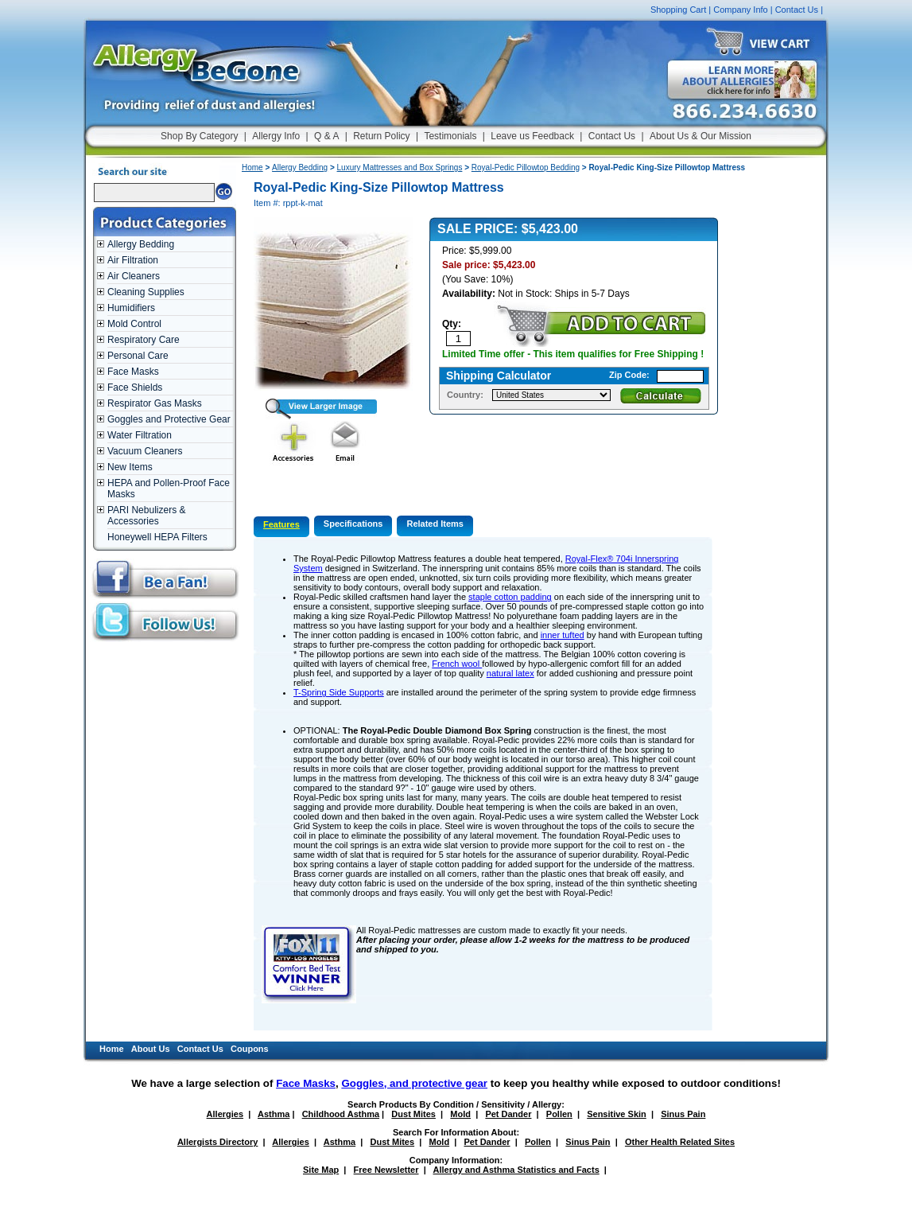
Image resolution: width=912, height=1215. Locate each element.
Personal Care (138, 355)
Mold (460, 1114)
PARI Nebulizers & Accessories (146, 515)
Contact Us (796, 9)
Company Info (740, 9)
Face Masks (133, 371)
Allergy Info (276, 136)
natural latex (510, 673)
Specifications (353, 523)
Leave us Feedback (532, 136)
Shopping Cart (678, 9)
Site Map (321, 1169)
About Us (150, 1048)
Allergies (225, 1114)
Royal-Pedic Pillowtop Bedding (526, 167)
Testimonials (450, 136)
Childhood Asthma (340, 1114)
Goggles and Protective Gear (169, 419)
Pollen (559, 1114)
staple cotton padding (510, 597)
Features (281, 524)
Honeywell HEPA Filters (157, 537)
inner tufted (562, 635)
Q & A (326, 136)
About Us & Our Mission (700, 136)
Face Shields (134, 387)
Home (252, 167)
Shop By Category (199, 136)
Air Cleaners (133, 276)
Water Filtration (139, 435)
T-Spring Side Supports (338, 692)
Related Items (435, 523)
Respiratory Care (143, 339)
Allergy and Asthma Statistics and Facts (516, 1169)
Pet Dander (508, 1114)
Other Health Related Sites (680, 1142)
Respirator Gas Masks (154, 403)
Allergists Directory (217, 1142)
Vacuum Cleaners (145, 451)
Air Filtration (132, 260)
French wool (457, 663)
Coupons (250, 1048)
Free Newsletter (386, 1169)
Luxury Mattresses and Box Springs (400, 167)
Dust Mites (413, 1114)
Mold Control (134, 323)
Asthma (273, 1114)
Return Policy (381, 136)
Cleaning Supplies (145, 292)
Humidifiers (131, 307)
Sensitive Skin (616, 1114)
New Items (130, 467)
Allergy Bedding (140, 244)
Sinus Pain (683, 1114)
